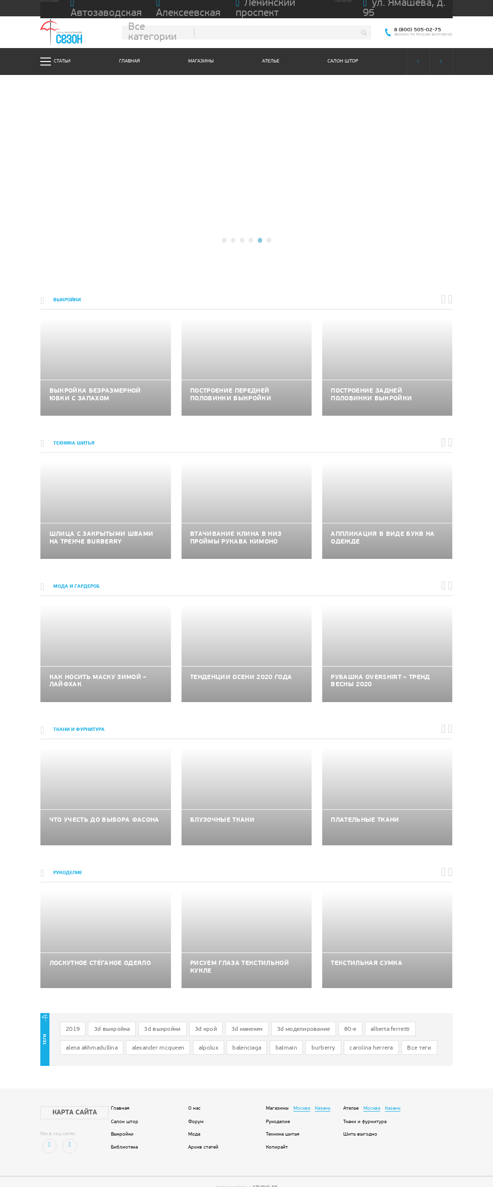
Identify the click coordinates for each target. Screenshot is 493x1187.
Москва (301, 1092)
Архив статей (203, 1131)
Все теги (311, 1034)
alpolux (130, 1034)
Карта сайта (65, 1096)
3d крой (184, 1018)
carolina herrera (269, 1034)
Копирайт (277, 1131)
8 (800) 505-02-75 (421, 30)
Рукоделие (278, 1106)
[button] (225, 240)
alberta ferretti (343, 1018)
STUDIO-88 (265, 1171)
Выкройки (122, 1119)
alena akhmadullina (395, 1018)
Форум (196, 1106)
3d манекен (220, 1018)
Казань (322, 1092)
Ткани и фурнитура (364, 1106)
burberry (229, 1034)
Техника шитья (282, 1119)
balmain (197, 1034)
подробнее (246, 185)
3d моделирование (268, 1018)
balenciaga (163, 1034)
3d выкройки (147, 1018)
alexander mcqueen (86, 1034)
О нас (194, 1092)
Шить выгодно (360, 1119)
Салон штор (342, 61)
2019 (70, 1018)
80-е (308, 1018)
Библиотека (124, 1131)
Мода (194, 1119)
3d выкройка (104, 1018)
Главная (129, 61)
